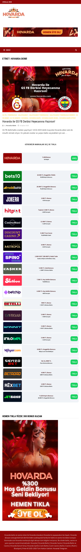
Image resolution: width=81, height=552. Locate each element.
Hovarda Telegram (60, 548)
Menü (6, 50)
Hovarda (24, 118)
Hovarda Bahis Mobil (50, 118)
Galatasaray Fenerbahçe (38, 115)
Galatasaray (23, 115)
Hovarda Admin (11, 125)
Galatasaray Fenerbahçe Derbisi (62, 115)
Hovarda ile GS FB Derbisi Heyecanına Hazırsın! (28, 121)
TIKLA (74, 176)
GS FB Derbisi (15, 118)
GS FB (4, 115)
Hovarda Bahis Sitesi (67, 118)
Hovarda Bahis (35, 118)
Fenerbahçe (12, 115)
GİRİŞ (74, 158)
